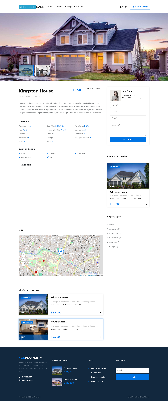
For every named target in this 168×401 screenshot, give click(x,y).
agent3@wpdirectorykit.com (134, 98)
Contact (80, 7)
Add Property (140, 7)
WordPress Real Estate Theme (138, 397)
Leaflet (82, 275)
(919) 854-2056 (128, 95)
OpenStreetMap (91, 275)
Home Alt (59, 7)
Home (49, 7)
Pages (70, 7)
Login (123, 7)
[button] (60, 250)
